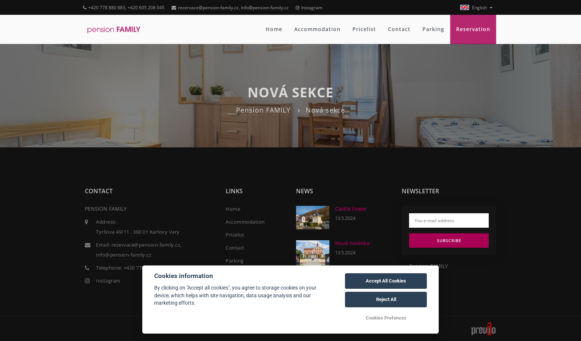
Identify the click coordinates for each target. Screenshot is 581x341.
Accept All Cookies (386, 281)
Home (274, 29)
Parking (433, 29)
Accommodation (317, 29)
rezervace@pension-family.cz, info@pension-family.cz (230, 7)
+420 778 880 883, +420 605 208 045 (124, 7)
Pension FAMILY (263, 110)
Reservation (473, 29)
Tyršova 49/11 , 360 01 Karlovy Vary (138, 231)
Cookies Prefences (386, 318)
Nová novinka (352, 243)
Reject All (386, 299)
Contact (399, 29)
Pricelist (364, 29)
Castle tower (351, 208)
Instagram (309, 7)
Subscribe (449, 240)
